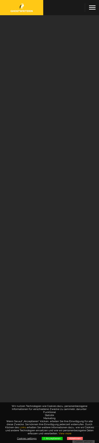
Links (23, 427)
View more (65, 433)
